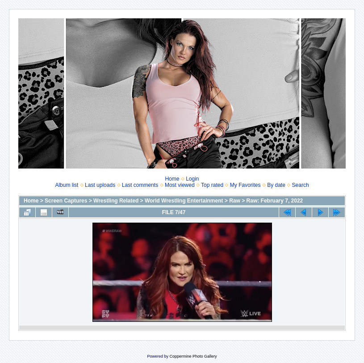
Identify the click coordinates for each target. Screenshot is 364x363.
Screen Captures (66, 201)
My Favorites (245, 185)
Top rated (212, 185)
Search (300, 185)
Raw (234, 201)
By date (276, 185)
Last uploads (100, 185)
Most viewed (180, 185)
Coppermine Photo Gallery (193, 356)
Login (192, 179)
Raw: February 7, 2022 (275, 201)
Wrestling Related (115, 201)
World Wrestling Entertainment (184, 201)
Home (172, 179)
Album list (66, 185)
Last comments (140, 185)
